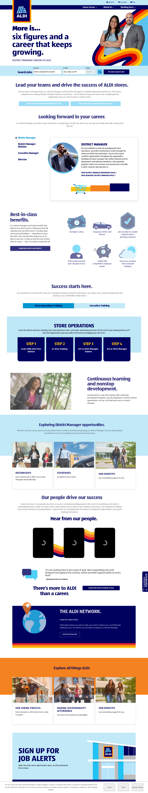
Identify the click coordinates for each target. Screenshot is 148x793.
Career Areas (89, 7)
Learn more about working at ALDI (101, 588)
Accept (109, 787)
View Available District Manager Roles (90, 104)
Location (65, 68)
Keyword (36, 68)
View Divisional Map (77, 634)
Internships (23, 476)
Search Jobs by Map (117, 72)
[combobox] (74, 71)
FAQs (133, 2)
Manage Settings (137, 787)
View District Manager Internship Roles (38, 104)
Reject (123, 787)
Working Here (127, 7)
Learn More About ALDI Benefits (22, 248)
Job (111, 2)
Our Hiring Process (27, 711)
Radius (88, 68)
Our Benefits (107, 477)
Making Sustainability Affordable (71, 712)
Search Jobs (99, 71)
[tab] (30, 138)
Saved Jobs (123, 2)
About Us (107, 7)
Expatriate (64, 476)
